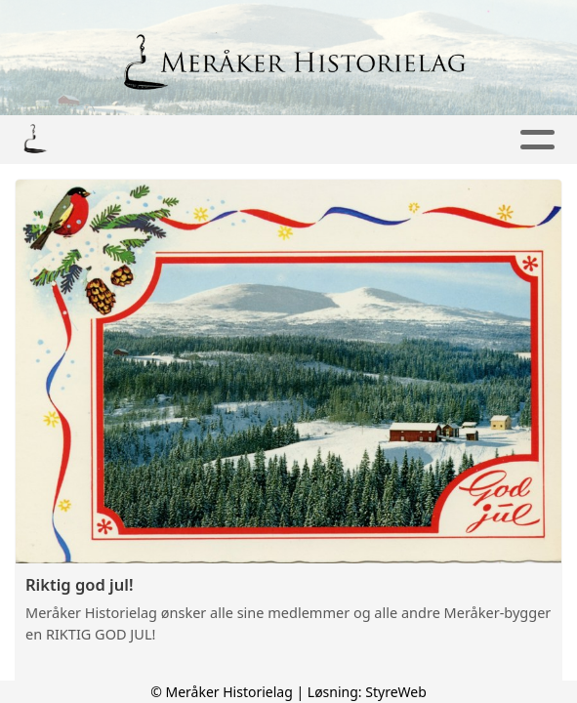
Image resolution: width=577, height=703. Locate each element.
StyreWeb (396, 691)
